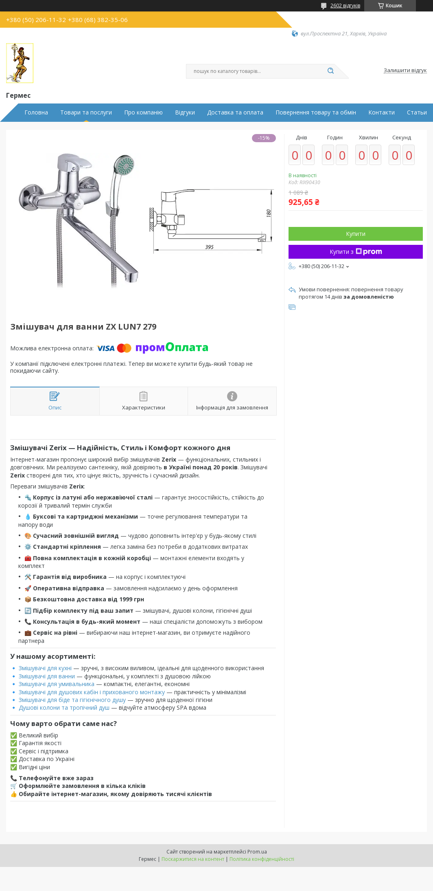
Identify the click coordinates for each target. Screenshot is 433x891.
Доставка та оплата (235, 112)
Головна (36, 112)
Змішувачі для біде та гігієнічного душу (72, 700)
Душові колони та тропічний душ (64, 707)
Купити (355, 234)
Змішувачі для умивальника (56, 684)
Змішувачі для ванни (47, 676)
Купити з (356, 251)
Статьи (417, 112)
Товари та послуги (86, 112)
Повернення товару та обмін (316, 112)
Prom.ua (257, 851)
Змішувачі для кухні (45, 668)
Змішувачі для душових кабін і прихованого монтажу (92, 692)
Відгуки (185, 112)
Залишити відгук (405, 70)
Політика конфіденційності (262, 859)
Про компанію (143, 112)
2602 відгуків (345, 5)
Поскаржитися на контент (193, 859)
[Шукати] (330, 71)
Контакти (381, 112)
